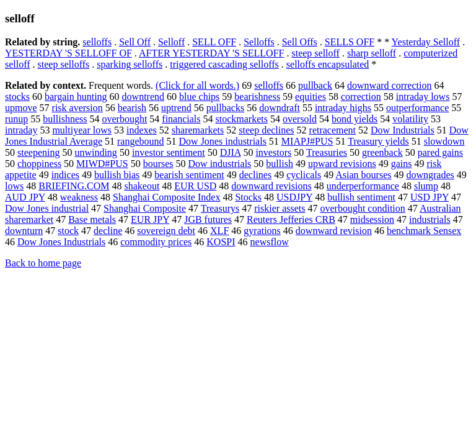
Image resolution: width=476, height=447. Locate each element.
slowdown (444, 141)
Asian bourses (363, 174)
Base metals (92, 219)
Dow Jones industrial (47, 208)
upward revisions (342, 163)
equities (310, 96)
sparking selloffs (129, 64)
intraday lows (423, 96)
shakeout (141, 186)
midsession (372, 219)
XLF (219, 230)
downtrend (143, 96)
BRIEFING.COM (73, 186)
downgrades (430, 174)
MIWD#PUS (102, 163)
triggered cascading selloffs (224, 64)
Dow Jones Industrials (61, 242)
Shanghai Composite (145, 208)
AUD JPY (25, 197)
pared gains (440, 152)
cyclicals (303, 174)
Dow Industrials (402, 130)
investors (273, 152)
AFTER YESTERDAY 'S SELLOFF (211, 53)
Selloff (171, 42)
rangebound (140, 141)
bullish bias (116, 174)
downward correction (389, 85)
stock (68, 230)
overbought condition (362, 208)
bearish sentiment (189, 174)
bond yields (354, 119)
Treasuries (326, 152)
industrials (430, 219)
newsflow (269, 242)
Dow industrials (220, 163)
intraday (21, 130)
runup (16, 119)
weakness (79, 197)
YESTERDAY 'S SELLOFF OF (68, 53)
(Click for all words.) (197, 85)
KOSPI (220, 242)
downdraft (279, 107)
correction (361, 96)
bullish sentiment (361, 197)
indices (65, 174)
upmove (21, 107)
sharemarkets (198, 130)
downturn (24, 230)
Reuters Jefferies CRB (291, 219)
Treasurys (220, 208)
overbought (124, 119)
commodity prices (156, 242)
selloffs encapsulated (327, 64)
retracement (332, 130)
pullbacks (225, 107)
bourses (158, 163)
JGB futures (208, 219)
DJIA (230, 152)
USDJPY (294, 197)
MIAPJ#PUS (307, 141)
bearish (132, 107)
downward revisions (271, 186)
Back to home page (43, 263)
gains (401, 163)
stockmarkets (242, 119)
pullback (315, 85)
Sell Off (135, 42)
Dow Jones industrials (223, 141)
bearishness (257, 96)
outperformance (417, 107)
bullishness (65, 119)
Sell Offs (299, 42)
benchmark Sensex (424, 230)
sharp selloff (371, 53)
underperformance (363, 186)
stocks (17, 96)
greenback (382, 152)
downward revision (334, 230)
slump (426, 186)
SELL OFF (214, 42)
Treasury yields (378, 141)
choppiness (39, 163)
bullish (279, 163)
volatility (410, 119)
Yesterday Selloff (426, 42)
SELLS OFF (349, 42)
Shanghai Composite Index (166, 197)
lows (14, 186)
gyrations (262, 230)
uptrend (176, 107)
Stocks (248, 197)
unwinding (95, 152)
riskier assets (279, 208)
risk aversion (77, 107)
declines (255, 174)
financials (181, 119)
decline (108, 230)
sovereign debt (166, 230)
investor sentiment (168, 152)
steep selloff (315, 53)
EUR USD (195, 186)
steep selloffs (64, 64)
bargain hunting (76, 96)
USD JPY (429, 197)
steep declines (266, 130)
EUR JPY (150, 219)
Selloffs (259, 42)
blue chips (199, 96)
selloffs (97, 42)
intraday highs (343, 107)
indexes (141, 130)
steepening (38, 152)
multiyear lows (82, 130)
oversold (300, 119)
